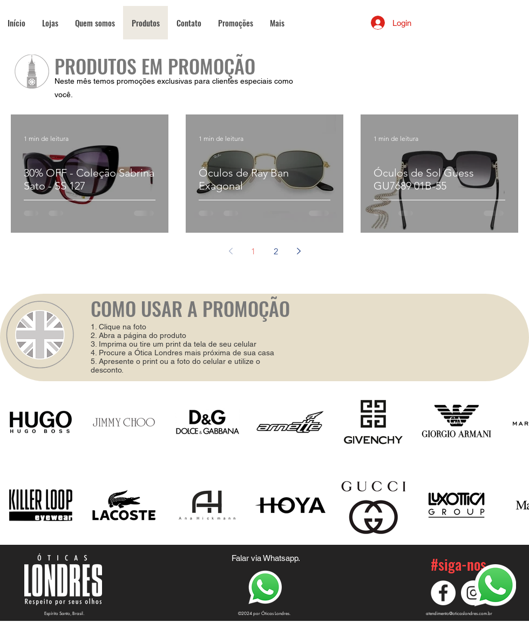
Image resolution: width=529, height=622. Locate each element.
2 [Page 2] (276, 251)
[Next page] (298, 251)
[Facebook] (443, 592)
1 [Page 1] (253, 251)
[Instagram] (473, 592)
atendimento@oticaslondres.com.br (459, 613)
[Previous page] (230, 251)
